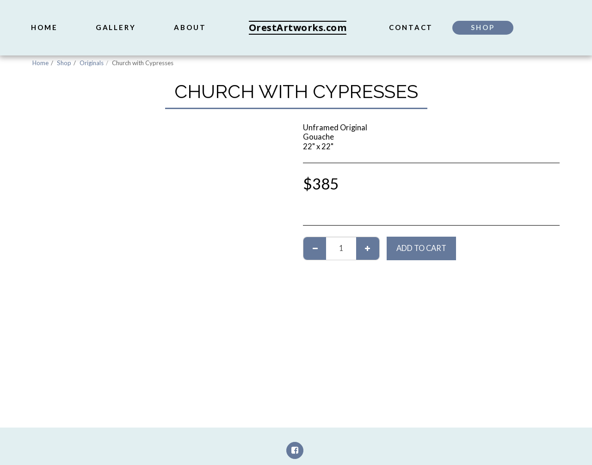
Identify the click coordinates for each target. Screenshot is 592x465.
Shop (64, 63)
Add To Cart (421, 248)
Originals (92, 63)
